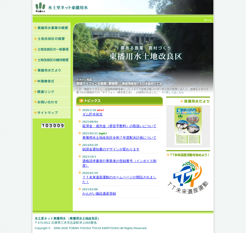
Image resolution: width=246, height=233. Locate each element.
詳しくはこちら (175, 92)
